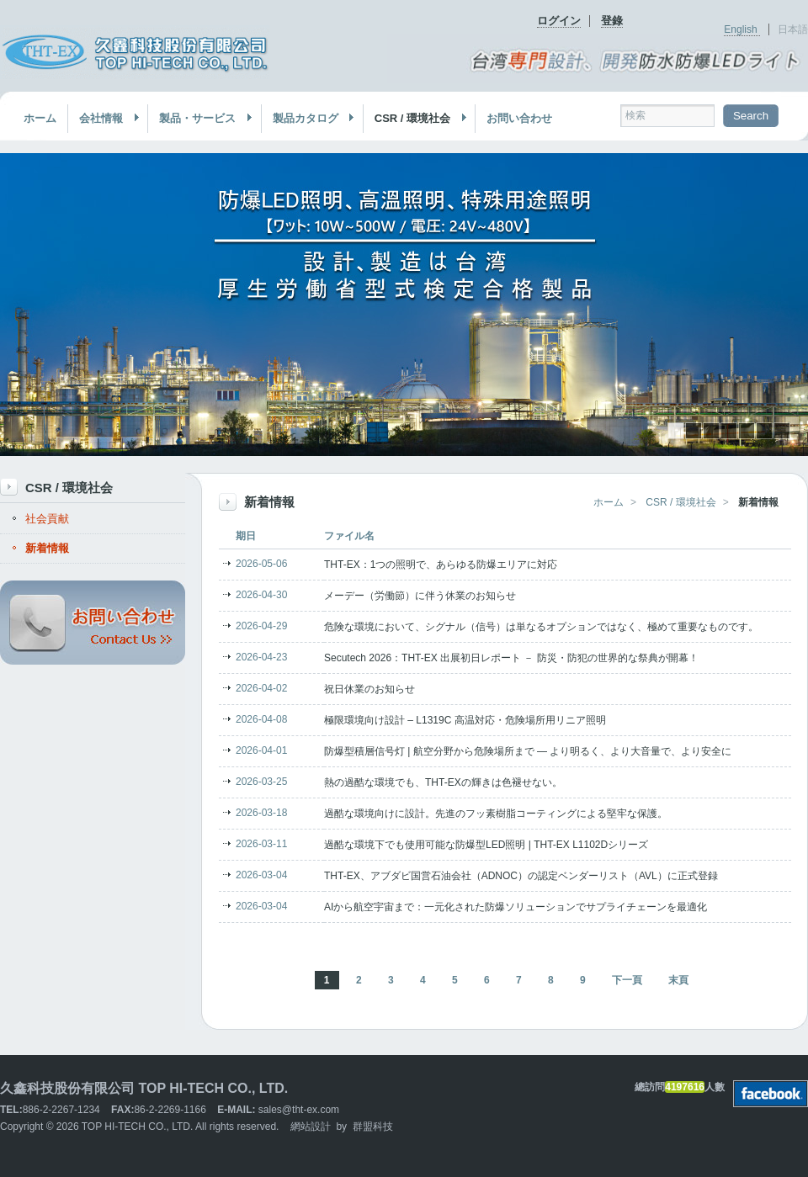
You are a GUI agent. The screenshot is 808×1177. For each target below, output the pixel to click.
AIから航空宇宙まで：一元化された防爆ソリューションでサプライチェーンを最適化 (515, 907)
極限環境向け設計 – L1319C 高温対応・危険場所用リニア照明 (465, 720)
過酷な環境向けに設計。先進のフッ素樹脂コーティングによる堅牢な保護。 (495, 813)
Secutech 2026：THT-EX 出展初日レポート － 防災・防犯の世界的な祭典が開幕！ (511, 658)
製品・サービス (200, 118)
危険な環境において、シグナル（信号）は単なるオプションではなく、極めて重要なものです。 (541, 627)
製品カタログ (308, 118)
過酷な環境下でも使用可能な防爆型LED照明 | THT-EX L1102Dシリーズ (486, 845)
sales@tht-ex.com (298, 1110)
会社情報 (104, 118)
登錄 (612, 20)
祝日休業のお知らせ (369, 689)
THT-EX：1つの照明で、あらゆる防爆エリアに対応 (440, 564)
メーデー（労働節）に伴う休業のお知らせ (420, 596)
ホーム (40, 118)
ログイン (559, 20)
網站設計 (310, 1126)
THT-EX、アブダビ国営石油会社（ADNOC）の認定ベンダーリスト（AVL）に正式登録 (521, 876)
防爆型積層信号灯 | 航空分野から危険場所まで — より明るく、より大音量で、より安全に (527, 751)
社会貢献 (47, 518)
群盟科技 (373, 1126)
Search (750, 115)
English (742, 29)
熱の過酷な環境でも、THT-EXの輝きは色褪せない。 (443, 782)
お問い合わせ (519, 118)
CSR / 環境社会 (415, 118)
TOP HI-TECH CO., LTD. (138, 1126)
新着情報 (47, 548)
